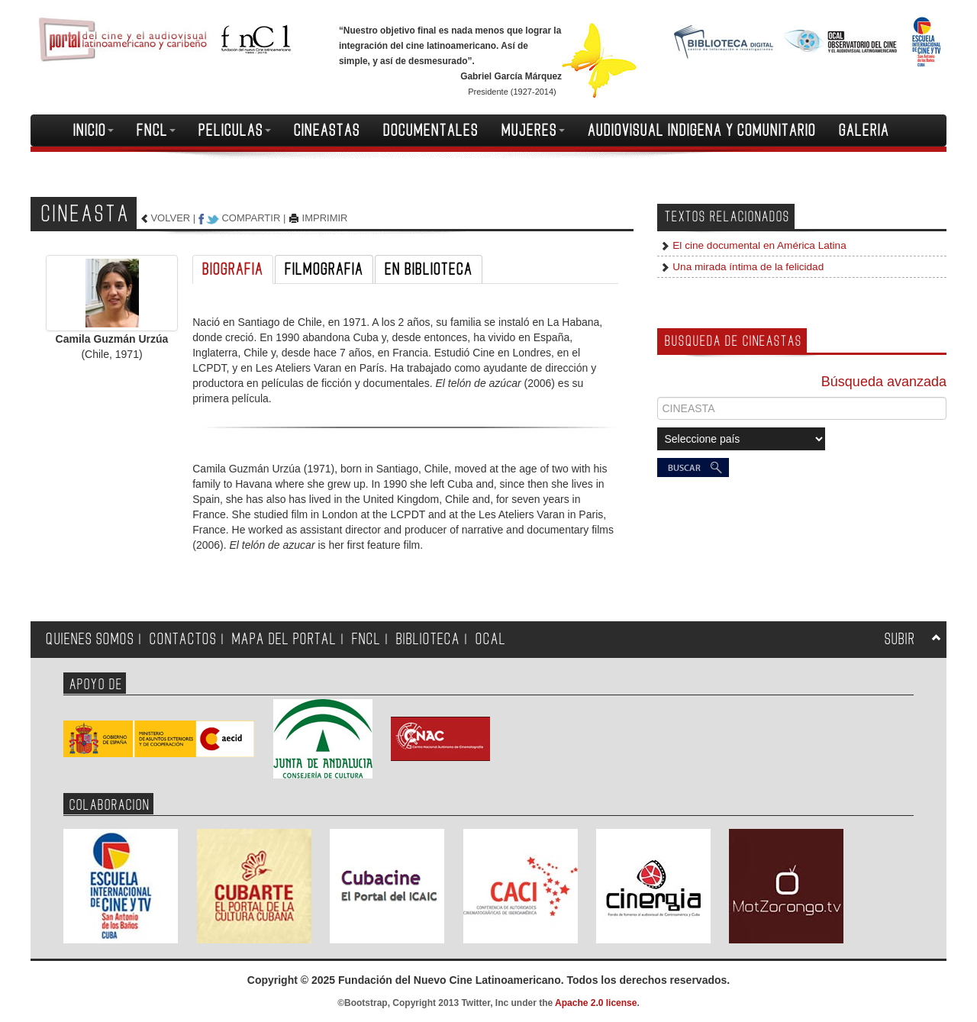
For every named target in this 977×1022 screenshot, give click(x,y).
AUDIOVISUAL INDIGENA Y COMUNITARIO (702, 130)
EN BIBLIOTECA (428, 269)
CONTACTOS (183, 639)
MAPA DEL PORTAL (284, 639)
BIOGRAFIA (232, 269)
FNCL (156, 130)
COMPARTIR (250, 218)
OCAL (491, 639)
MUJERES (533, 130)
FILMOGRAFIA (324, 269)
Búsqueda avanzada (883, 381)
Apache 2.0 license (596, 1003)
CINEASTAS (327, 130)
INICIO (93, 130)
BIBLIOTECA (428, 639)
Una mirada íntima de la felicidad (747, 266)
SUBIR (900, 639)
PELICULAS (234, 130)
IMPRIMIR (325, 218)
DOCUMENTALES (431, 130)
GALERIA (864, 130)
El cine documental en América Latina (758, 245)
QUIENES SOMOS (90, 639)
